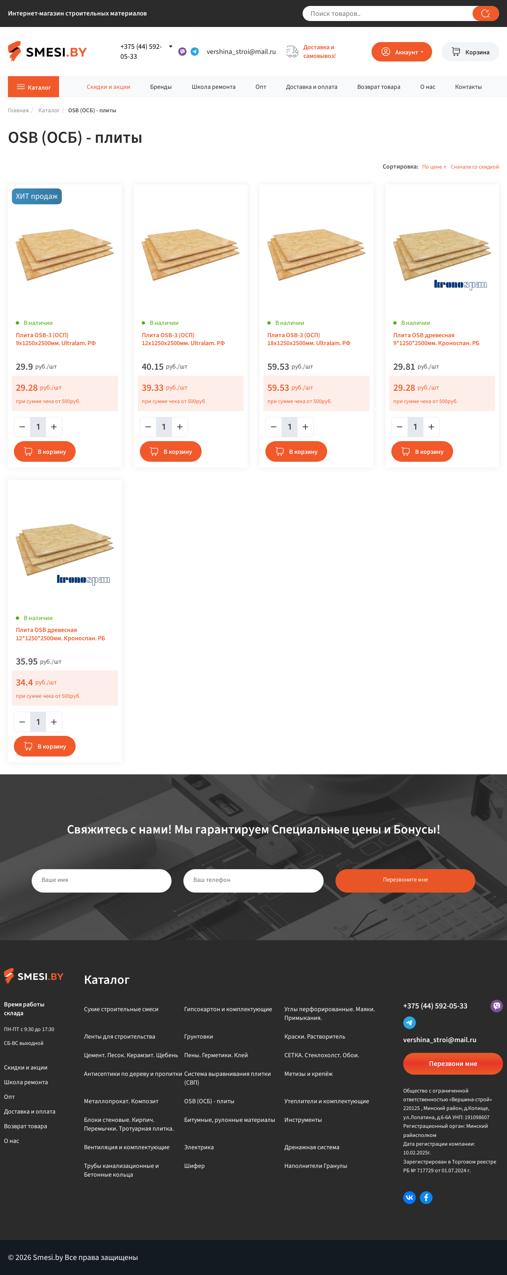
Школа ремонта (214, 87)
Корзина (477, 52)
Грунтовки (198, 1036)
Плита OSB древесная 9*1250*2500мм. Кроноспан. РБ (436, 339)
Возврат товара (378, 87)
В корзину (52, 451)
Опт (260, 87)
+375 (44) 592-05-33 (435, 1006)
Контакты (468, 87)
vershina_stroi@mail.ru (241, 52)
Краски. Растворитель (314, 1036)
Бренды (161, 87)
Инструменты (303, 1120)
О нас (427, 87)
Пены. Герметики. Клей (216, 1055)
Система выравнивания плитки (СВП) (227, 1078)
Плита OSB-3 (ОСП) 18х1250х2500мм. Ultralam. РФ (309, 339)
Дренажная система (311, 1147)
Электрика (199, 1147)
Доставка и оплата (311, 87)
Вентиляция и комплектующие (127, 1147)
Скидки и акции (108, 87)
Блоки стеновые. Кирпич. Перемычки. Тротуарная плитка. (129, 1124)
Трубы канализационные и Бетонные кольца (121, 1170)
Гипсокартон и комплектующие (228, 1009)
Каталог (39, 87)
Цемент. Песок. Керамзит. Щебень (131, 1055)
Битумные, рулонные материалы (229, 1120)
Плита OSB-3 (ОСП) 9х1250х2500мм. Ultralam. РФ (56, 339)
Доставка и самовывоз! (319, 51)
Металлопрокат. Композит (121, 1101)
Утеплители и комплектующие (326, 1101)
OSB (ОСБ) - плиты (209, 1101)
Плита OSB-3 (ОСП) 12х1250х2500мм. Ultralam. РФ (183, 339)
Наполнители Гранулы (315, 1166)
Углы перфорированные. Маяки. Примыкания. (329, 1013)
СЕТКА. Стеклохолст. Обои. (321, 1055)
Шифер (194, 1166)
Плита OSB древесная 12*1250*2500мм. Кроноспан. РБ (60, 634)
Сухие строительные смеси (121, 1009)
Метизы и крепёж (308, 1074)
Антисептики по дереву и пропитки (133, 1074)
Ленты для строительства (119, 1036)
